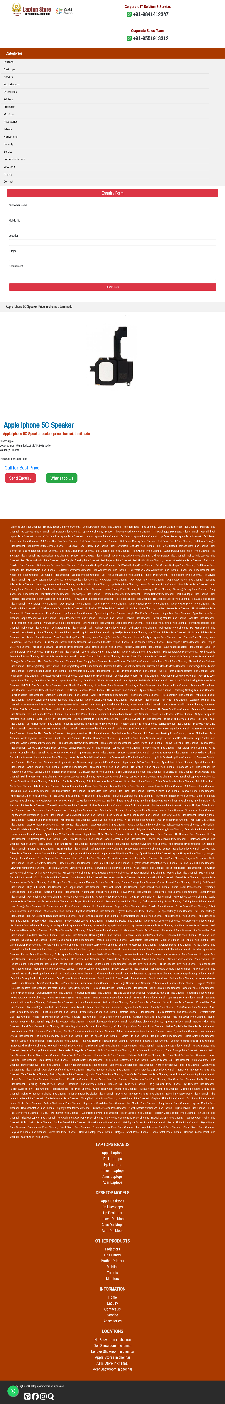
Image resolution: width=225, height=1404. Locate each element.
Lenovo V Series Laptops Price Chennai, (56, 771)
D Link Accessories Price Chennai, (97, 771)
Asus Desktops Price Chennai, (37, 632)
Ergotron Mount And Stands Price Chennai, (71, 867)
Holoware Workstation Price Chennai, (142, 954)
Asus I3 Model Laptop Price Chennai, (104, 647)
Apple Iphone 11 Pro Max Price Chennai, (105, 834)
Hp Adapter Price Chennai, (114, 579)
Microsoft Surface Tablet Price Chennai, (125, 666)
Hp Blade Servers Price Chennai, (192, 925)
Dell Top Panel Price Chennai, (198, 901)
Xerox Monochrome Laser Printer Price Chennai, (133, 858)
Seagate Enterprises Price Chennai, (110, 872)
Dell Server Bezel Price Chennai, (175, 541)
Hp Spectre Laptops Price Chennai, (77, 776)
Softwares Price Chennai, (60, 1002)
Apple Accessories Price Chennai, (186, 579)
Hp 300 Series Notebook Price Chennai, (175, 795)
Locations (9, 167)
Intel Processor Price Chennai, (139, 949)
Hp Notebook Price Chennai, (177, 930)
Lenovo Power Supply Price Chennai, (88, 757)
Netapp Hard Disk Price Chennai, (61, 944)
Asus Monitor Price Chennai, (96, 795)
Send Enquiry (20, 478)
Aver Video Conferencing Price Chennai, (64, 1069)
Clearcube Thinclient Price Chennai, (87, 1084)
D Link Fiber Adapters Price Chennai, (175, 781)
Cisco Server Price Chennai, (42, 863)
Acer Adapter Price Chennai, (194, 584)
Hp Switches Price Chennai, (148, 550)
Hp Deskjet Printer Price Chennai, (130, 632)
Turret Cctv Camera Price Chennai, (41, 1026)
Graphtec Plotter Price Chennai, (168, 1098)
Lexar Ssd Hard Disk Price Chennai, (46, 733)
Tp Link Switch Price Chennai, (146, 1002)
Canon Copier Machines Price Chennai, (189, 959)
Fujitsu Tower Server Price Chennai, (60, 1112)
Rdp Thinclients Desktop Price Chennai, (165, 733)
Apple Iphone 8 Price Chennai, (84, 853)
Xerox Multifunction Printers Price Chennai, (187, 550)
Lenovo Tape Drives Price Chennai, (181, 848)
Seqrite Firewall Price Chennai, (138, 1045)
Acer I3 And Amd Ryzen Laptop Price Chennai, (58, 680)
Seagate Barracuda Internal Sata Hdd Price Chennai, (91, 723)
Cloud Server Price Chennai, (79, 896)
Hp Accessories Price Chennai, (82, 579)
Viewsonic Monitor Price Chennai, (29, 867)
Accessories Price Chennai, (195, 570)
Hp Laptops (112, 1164)
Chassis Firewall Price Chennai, (173, 882)
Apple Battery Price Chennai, (86, 589)
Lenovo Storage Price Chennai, (50, 853)
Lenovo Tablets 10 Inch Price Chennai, (100, 656)
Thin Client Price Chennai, (182, 1079)
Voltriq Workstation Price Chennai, (99, 1098)
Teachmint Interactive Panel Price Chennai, (159, 1127)
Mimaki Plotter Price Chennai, (134, 1098)
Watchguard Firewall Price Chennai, (101, 892)
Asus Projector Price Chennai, (173, 819)
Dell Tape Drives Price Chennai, (77, 550)
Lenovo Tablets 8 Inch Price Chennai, (142, 651)
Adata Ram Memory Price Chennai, (52, 1016)
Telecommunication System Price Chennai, (69, 997)
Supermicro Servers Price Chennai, (100, 1112)
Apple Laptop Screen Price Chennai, (98, 752)
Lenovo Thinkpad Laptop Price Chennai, (155, 637)
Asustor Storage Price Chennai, (28, 1040)
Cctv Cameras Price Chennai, (192, 1007)
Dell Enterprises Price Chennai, (107, 848)
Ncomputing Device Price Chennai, (124, 920)
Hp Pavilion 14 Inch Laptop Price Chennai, (153, 767)
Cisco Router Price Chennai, (62, 752)
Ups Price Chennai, (93, 531)
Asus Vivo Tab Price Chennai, (108, 819)
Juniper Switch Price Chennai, (44, 1055)
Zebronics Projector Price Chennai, (130, 1007)
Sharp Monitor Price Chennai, (174, 1103)
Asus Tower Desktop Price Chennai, (73, 637)
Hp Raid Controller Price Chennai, (46, 714)
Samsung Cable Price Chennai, (27, 695)
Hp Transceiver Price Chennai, (53, 555)
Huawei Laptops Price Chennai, (168, 1117)
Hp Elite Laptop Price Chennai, (130, 992)
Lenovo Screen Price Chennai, (134, 752)
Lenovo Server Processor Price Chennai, (172, 714)
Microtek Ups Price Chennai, (98, 906)
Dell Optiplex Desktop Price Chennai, (80, 560)
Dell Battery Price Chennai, (86, 574)
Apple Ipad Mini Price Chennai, (87, 901)
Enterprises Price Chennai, (42, 848)
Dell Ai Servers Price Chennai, (165, 988)
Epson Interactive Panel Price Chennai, (113, 1127)
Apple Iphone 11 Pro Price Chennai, (63, 834)
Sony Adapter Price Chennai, (87, 594)
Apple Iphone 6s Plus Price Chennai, (141, 762)
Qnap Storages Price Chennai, (189, 853)
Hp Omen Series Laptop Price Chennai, (181, 536)
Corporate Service (14, 159)
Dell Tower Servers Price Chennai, (38, 570)
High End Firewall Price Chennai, (44, 887)
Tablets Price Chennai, (157, 574)
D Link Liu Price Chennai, (47, 786)
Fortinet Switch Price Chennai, (87, 1060)
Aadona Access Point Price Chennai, (170, 1060)
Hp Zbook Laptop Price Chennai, (77, 973)
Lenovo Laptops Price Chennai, (102, 536)
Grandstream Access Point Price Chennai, (115, 1088)
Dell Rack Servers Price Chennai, (75, 570)
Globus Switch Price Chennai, (198, 1127)
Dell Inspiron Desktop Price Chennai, (97, 565)
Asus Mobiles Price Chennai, (76, 819)
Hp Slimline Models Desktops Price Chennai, (61, 608)
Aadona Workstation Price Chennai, (63, 1103)
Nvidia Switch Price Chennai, (199, 1036)
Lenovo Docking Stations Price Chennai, (106, 964)
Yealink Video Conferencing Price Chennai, (192, 1074)
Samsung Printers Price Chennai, (62, 651)
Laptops (8, 62)
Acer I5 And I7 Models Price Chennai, (103, 680)
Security (8, 144)
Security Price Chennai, (162, 1007)
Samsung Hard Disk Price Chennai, (152, 1016)
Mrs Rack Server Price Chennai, (99, 738)
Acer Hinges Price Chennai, (146, 695)
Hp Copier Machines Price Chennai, (62, 906)
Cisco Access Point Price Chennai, (59, 675)
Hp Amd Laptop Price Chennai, (112, 776)
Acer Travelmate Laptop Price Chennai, (99, 916)
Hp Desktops (112, 1213)
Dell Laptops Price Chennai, (66, 531)
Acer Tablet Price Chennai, (95, 983)
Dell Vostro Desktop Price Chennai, (136, 565)
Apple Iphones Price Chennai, (186, 574)
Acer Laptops (112, 1182)
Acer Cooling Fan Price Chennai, (54, 719)
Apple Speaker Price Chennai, (116, 743)
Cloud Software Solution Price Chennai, (151, 896)
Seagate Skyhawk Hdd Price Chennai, (142, 719)
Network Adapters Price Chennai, (28, 997)
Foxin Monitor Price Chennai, (43, 1127)
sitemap (60, 1386)
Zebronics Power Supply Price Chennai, (87, 661)
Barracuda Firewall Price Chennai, (29, 1045)
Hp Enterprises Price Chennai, (73, 848)
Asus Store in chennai (112, 1363)
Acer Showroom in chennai (112, 1369)
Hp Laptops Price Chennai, (35, 531)
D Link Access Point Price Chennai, (39, 776)
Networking (11, 137)
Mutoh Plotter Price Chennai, (26, 1103)
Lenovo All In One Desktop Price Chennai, (151, 776)
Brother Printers (112, 1261)
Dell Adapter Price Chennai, (55, 574)
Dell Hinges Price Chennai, (35, 627)
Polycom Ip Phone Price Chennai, (29, 1132)
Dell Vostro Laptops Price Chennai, (139, 536)
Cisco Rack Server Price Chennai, (52, 877)
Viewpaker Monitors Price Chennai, (62, 622)
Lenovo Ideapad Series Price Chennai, (47, 671)
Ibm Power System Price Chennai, (103, 954)
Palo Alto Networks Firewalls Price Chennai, (105, 1040)
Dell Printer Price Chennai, (109, 973)
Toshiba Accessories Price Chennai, (122, 594)
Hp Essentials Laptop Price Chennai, (94, 992)
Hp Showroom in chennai (112, 1339)
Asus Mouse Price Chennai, (75, 824)
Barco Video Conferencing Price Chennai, (132, 1064)
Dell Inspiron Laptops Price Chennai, (162, 901)
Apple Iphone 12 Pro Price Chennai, (98, 944)
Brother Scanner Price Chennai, (106, 805)
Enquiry (8, 174)
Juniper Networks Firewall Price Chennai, (192, 1040)
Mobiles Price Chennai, (172, 810)
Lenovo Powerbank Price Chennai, (165, 786)
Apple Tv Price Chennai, (75, 767)
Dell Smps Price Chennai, (132, 791)
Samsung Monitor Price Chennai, (170, 618)
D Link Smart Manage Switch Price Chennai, (150, 834)
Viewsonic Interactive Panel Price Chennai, (178, 1064)
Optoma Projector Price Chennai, (137, 1012)
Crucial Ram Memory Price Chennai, (55, 992)
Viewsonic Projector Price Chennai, (114, 867)
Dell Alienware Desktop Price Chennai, (170, 968)
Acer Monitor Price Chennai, (78, 685)
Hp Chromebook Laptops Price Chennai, (194, 776)
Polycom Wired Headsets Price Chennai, (174, 983)
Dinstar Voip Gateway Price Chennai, (112, 997)
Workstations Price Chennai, (59, 911)
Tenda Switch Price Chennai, (167, 1132)
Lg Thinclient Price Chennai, (199, 1084)
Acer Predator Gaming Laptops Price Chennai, (148, 973)
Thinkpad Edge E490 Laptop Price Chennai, (176, 531)
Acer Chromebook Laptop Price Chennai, (142, 916)
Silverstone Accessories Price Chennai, (49, 959)
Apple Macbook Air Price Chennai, (39, 618)
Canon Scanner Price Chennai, (37, 843)
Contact (8, 182)
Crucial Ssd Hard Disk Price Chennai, (166, 992)
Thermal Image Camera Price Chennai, (67, 805)
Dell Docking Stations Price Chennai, (64, 964)
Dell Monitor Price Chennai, (174, 627)
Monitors (9, 114)
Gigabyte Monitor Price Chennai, (74, 1108)
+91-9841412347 (150, 14)
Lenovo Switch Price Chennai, (48, 920)
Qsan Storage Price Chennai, (54, 1060)
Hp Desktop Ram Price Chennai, (45, 839)
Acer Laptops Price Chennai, (43, 603)
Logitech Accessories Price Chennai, (138, 944)
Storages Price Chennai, (24, 661)
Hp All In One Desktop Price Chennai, (173, 757)
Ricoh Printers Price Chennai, (50, 968)
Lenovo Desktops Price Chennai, (54, 598)
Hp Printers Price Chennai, (96, 632)
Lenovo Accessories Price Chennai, (158, 584)
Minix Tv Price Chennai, (137, 805)
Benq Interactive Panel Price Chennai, (41, 1064)
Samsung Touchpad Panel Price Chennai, (67, 695)
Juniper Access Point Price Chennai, (110, 1079)
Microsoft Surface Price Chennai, (59, 656)
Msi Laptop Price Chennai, (76, 872)
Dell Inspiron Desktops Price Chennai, (57, 565)
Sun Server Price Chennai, (74, 935)
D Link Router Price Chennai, (178, 771)
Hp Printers (112, 1255)
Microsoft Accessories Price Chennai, (55, 800)
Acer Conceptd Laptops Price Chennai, (194, 973)
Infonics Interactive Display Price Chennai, (91, 1093)
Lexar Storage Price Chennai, (26, 906)
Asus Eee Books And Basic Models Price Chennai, (58, 647)
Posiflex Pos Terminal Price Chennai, (30, 925)
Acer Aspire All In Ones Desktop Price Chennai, (122, 978)
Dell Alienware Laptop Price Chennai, (40, 560)
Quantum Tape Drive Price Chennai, (105, 1074)
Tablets (8, 129)
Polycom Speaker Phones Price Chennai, (69, 988)
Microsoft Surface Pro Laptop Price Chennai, (60, 536)
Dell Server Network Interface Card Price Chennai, (183, 546)
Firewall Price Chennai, (187, 877)
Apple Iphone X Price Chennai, (156, 853)
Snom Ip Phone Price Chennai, (150, 997)
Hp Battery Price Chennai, (124, 584)
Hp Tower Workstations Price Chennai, (41, 613)
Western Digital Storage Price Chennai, (178, 526)
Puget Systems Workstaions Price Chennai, (151, 1108)
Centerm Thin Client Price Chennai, (127, 1084)
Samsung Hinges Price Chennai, (72, 843)
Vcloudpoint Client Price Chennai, (169, 661)
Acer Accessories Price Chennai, (148, 579)
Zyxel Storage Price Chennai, (149, 1050)
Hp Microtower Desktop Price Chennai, (141, 930)
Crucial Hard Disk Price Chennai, (146, 1021)
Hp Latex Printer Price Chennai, (198, 920)
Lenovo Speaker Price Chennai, (50, 757)
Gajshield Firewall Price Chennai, (103, 1045)
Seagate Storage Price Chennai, (173, 1045)
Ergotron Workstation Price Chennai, (95, 911)
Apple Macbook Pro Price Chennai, (78, 618)
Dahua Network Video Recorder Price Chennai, (141, 1031)
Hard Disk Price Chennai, (51, 661)
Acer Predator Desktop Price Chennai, (125, 839)
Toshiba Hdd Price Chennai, (135, 1036)
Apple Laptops (112, 1152)
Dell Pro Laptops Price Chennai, (102, 1036)
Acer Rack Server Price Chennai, (45, 896)
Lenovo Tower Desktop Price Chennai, (91, 555)
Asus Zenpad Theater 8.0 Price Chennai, (66, 642)
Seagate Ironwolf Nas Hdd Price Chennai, (88, 733)
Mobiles (112, 1266)
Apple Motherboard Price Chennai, (39, 743)
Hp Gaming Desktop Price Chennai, (39, 973)
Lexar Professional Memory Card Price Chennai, (53, 728)
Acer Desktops (112, 1230)
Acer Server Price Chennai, (109, 685)
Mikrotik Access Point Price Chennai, (31, 1088)
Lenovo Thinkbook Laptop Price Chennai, (89, 968)
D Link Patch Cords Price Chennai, (67, 781)
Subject (13, 251)
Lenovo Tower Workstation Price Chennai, (144, 656)
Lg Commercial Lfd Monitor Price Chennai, (130, 757)
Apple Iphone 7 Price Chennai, (177, 762)
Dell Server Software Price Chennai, (46, 546)
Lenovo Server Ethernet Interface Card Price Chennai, (55, 699)
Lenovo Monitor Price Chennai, (27, 834)
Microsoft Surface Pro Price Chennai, (166, 666)
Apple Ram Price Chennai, (178, 1021)
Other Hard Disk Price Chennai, (174, 949)
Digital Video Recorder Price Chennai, (66, 1021)
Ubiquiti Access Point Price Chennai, (30, 1079)
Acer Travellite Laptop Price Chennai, (91, 1007)
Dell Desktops (112, 1207)
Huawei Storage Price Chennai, (104, 1122)
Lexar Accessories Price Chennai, (97, 728)
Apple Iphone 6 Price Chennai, (71, 762)
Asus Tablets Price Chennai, (193, 637)
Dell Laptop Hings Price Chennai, (69, 627)
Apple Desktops (112, 1201)
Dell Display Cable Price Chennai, (69, 791)
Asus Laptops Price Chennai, (36, 637)
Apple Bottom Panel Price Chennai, (175, 738)
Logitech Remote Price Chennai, (39, 949)
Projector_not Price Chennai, (141, 685)
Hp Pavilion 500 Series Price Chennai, (105, 608)
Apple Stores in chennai (112, 1357)
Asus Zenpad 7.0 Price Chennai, (183, 642)
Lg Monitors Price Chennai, (91, 800)
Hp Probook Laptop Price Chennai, (134, 598)
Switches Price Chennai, (115, 1002)
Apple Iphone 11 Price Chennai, (44, 767)
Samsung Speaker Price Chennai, (62, 892)
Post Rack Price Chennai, (175, 699)
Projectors (112, 1249)
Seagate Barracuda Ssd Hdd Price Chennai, (97, 719)
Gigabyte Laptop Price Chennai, (38, 1117)
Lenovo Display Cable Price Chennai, (47, 747)
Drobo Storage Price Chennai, (182, 1050)
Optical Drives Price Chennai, (182, 872)
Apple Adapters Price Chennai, (52, 589)
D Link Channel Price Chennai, (103, 930)
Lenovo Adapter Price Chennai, (155, 589)
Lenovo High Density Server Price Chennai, (191, 656)
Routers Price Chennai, (84, 1016)
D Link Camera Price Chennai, (191, 906)
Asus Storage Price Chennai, (149, 867)
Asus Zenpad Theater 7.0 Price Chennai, (109, 642)
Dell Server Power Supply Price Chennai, (88, 546)
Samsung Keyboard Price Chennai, (149, 843)
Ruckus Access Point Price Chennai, (159, 1088)
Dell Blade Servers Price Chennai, (67, 930)
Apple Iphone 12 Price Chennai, (181, 916)
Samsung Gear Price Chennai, (43, 819)
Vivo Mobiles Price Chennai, (199, 810)
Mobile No (14, 220)
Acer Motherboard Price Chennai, (39, 704)
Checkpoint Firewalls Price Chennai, (150, 1040)
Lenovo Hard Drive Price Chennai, (128, 786)
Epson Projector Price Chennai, (54, 858)
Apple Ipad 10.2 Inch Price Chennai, (29, 795)
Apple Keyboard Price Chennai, (37, 738)
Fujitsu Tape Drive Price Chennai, (67, 1074)
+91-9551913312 (150, 38)
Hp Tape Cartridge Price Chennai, (175, 911)
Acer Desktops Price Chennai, (76, 603)
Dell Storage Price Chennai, (62, 882)
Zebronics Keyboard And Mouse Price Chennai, (124, 714)
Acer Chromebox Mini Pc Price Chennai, (58, 983)
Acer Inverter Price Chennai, (146, 704)
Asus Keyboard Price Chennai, (43, 824)
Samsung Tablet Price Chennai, (106, 935)
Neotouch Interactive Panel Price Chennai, (81, 1117)
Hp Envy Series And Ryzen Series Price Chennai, (52, 916)
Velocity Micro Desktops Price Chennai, (176, 1112)
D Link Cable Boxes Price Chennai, (29, 781)
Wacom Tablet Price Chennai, (112, 940)
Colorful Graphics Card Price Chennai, (102, 526)
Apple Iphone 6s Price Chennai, (104, 762)
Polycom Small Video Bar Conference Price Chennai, (120, 988)
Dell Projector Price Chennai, (116, 560)
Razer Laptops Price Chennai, (137, 1112)
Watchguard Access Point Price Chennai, (144, 1122)
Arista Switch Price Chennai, (77, 1055)
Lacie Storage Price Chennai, (132, 728)
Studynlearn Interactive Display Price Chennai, (140, 1093)
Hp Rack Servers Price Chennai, (174, 608)
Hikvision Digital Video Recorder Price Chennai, (87, 1026)
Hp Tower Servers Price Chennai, (46, 579)
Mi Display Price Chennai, (35, 940)
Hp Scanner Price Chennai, (78, 613)
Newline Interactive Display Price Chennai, (109, 1069)
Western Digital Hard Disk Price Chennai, (48, 1007)
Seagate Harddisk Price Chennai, (148, 872)
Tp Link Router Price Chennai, (115, 1016)
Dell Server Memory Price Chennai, (138, 541)
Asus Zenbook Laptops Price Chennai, (184, 647)
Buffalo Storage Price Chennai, (114, 1050)
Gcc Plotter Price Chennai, (200, 1098)
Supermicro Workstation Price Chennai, (104, 1103)
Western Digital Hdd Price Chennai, (139, 723)
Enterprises (10, 92)
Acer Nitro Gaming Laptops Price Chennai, (33, 978)
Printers (8, 99)
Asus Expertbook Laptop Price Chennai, (72, 925)
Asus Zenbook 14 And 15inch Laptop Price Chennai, (134, 815)
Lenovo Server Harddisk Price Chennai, (183, 704)
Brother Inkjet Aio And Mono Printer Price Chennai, (167, 800)
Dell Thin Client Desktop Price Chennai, (122, 574)
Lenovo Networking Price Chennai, (156, 877)
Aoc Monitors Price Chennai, (167, 805)
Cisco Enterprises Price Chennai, (96, 675)
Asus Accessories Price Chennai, (44, 810)
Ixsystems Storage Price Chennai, (39, 1050)
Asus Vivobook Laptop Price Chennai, (86, 815)
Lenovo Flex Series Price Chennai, (162, 920)
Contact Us (112, 1309)
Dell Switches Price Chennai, (199, 786)
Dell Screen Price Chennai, (143, 627)
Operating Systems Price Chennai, (186, 997)
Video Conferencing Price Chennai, (116, 829)
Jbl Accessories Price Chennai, (183, 824)
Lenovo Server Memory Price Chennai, (170, 728)
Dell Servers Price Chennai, (117, 959)
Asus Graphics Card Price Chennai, (146, 824)
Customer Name (18, 205)
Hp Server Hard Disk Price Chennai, (60, 709)
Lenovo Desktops (112, 1218)
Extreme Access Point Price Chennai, (69, 1079)
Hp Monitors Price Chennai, (140, 608)
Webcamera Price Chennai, (144, 940)
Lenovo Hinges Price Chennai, (159, 747)
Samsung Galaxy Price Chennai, (44, 666)
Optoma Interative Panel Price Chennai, (177, 1012)
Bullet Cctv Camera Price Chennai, (60, 1012)
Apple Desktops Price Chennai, (185, 843)
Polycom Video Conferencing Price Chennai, (160, 829)
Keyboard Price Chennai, (144, 709)
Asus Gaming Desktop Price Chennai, (113, 637)
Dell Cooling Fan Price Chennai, (113, 550)
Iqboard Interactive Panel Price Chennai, (187, 1093)
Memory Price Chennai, (23, 992)
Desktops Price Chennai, (112, 618)
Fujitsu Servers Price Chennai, (191, 1108)
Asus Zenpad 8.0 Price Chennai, (148, 642)
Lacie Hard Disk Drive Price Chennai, (111, 863)
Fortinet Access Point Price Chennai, (72, 1088)
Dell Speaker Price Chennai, (145, 699)
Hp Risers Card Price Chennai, (174, 709)
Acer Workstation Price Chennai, (180, 954)
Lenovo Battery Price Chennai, (120, 589)
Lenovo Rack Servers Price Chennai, (191, 603)
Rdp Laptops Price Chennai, (192, 747)
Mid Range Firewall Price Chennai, (82, 887)
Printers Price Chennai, (67, 632)
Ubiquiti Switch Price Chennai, (167, 1036)
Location (13, 236)
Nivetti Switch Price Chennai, (75, 1127)
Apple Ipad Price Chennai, (130, 622)
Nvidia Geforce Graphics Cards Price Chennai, (105, 709)
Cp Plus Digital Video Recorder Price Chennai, (139, 1026)
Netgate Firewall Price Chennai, (132, 1132)
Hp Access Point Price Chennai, (194, 767)
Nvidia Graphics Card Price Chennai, (62, 526)
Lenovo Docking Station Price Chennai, (90, 747)
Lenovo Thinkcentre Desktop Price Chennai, (128, 531)
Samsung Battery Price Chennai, (190, 589)
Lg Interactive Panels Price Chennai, (137, 738)
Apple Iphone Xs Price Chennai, (191, 896)
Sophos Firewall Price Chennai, (70, 1122)
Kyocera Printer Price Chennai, (198, 988)
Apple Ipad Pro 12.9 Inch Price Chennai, (167, 622)
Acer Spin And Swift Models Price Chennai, (146, 680)
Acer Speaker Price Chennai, (73, 704)
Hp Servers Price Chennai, (85, 959)
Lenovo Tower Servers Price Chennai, (149, 603)
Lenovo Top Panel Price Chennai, (182, 743)
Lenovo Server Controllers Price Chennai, (107, 699)
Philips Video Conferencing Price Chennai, (127, 1060)
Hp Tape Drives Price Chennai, (64, 795)
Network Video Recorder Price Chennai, (107, 1021)
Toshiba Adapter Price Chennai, (193, 594)
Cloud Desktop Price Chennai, (158, 906)
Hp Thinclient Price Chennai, (190, 834)
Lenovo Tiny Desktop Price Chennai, (131, 555)
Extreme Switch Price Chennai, (145, 1055)
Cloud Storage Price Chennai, (112, 896)
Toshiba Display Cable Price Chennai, (30, 791)
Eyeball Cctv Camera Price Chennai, (99, 1012)
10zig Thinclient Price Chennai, (165, 1084)
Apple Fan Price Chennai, (68, 738)
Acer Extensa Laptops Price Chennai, (76, 978)
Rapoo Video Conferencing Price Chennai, (85, 1064)
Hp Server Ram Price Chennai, (81, 714)
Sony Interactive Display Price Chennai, (154, 1069)
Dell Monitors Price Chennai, (148, 560)
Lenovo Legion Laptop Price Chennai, (85, 920)
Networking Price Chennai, (200, 992)
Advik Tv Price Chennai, (34, 882)
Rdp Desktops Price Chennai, (127, 733)
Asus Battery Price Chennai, (78, 810)
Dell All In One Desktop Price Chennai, (41, 685)
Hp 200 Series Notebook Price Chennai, (93, 598)
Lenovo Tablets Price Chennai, (99, 622)
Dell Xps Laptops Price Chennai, (169, 555)
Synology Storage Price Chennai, (123, 901)
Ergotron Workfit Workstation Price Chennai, (155, 863)
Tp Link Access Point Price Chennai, (178, 964)
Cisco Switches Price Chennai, (75, 863)
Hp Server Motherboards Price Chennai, (153, 925)
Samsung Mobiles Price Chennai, (179, 815)
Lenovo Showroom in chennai (112, 1351)
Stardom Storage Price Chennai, (139, 882)
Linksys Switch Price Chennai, (37, 1122)
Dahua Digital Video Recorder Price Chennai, (190, 1026)
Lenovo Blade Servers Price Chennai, (167, 839)
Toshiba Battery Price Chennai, (158, 594)
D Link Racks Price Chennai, (139, 781)
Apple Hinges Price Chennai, (148, 743)
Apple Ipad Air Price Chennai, (54, 901)
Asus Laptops (112, 1176)
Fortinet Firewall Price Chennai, (140, 526)
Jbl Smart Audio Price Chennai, (180, 719)
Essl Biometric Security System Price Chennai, (59, 1036)
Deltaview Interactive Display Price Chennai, (44, 1093)
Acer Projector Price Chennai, (173, 685)
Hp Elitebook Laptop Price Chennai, (171, 598)
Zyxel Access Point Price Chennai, (148, 1079)
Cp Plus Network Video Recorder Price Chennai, (89, 1031)
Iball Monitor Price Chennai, (142, 1103)
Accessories (10, 122)
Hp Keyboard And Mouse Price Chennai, (90, 671)
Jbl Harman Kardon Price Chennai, (45, 723)
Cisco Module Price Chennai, (182, 935)
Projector (9, 107)
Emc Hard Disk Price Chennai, (43, 935)
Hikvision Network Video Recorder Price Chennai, (37, 1031)
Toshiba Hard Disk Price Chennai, (197, 863)
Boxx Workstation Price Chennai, (38, 1108)
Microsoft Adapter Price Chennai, (180, 651)
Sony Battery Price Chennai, (55, 594)
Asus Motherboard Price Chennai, (109, 824)
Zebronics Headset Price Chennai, (46, 690)
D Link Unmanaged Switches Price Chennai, (139, 771)
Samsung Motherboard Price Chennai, (110, 843)
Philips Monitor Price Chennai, (27, 622)
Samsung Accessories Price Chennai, (56, 584)
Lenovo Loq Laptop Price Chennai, (130, 968)
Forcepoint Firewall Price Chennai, (66, 1045)
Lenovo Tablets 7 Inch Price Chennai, (101, 651)
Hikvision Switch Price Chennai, (190, 1016)
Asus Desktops (112, 1224)
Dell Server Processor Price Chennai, (99, 541)
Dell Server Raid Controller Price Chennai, (133, 546)
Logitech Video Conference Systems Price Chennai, (38, 815)
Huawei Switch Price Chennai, (110, 1055)
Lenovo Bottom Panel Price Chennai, (171, 752)
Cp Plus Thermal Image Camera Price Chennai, (184, 671)
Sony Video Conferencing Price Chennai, (127, 1117)
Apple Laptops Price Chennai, (111, 613)
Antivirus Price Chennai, (88, 1002)
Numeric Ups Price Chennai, (103, 791)
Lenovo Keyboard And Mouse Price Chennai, (85, 786)
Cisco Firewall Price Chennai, (155, 887)
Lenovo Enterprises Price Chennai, (143, 848)
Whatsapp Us (61, 478)
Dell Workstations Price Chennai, (111, 570)
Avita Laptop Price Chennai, (70, 954)
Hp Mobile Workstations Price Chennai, (133, 795)
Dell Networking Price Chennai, (120, 877)
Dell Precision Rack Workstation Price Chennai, (71, 829)
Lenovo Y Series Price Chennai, (198, 791)
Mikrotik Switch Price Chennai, (63, 1040)
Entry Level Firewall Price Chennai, (119, 887)
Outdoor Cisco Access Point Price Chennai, (137, 675)
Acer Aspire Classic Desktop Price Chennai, (172, 978)
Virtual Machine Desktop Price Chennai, (99, 882)
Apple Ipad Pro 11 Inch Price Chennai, (110, 767)
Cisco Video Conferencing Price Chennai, (147, 1074)
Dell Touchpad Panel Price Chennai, (108, 627)
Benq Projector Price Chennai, (142, 810)
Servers (8, 77)
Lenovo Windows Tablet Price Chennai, (129, 661)
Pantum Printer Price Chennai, (37, 954)
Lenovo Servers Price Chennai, (111, 603)
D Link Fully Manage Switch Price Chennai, (135, 671)
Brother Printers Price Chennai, (123, 800)
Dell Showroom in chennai (112, 1345)
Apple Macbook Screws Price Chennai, (79, 743)
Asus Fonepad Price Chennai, (140, 819)
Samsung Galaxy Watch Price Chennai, (82, 666)
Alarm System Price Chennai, (182, 1031)
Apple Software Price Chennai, (156, 690)
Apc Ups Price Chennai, (201, 618)
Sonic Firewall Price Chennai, (187, 887)
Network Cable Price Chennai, (74, 949)
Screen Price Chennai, (172, 858)
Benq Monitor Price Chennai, (199, 829)
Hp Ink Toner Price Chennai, (122, 690)
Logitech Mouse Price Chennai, (176, 944)
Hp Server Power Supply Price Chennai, (144, 935)
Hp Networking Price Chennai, (178, 695)
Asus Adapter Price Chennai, (109, 810)
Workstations (12, 84)
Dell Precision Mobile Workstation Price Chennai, (154, 570)
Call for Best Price (22, 467)
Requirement (16, 266)
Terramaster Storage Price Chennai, (78, 1050)
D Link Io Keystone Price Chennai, (105, 781)
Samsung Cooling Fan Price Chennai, (194, 690)
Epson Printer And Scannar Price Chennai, (175, 892)
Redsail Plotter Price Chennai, (183, 1122)
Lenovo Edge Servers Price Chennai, (131, 983)
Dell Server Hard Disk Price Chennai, (59, 541)
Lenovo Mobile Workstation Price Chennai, (72, 940)
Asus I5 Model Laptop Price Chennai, (144, 647)
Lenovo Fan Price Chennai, (127, 747)
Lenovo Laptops (112, 1170)
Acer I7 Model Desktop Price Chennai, (83, 839)
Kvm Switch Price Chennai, (106, 949)
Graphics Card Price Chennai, (26, 526)
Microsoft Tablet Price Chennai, (164, 791)
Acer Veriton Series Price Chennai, (179, 675)
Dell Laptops (112, 1158)
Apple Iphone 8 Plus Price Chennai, (119, 853)
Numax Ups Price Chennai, (63, 1132)
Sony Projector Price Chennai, (87, 877)
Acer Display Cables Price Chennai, (110, 695)
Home (112, 1297)
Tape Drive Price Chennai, (35, 1074)
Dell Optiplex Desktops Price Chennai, (175, 565)
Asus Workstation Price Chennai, (110, 1108)
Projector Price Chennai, (128, 906)
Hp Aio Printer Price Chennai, (136, 892)
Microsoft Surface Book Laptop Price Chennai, (185, 940)
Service (8, 152)
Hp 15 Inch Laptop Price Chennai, (184, 867)
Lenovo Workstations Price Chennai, (184, 560)
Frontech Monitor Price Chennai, (62, 1098)
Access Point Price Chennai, (143, 964)
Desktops (9, 69)
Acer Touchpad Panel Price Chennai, (110, 704)
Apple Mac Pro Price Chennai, (144, 613)
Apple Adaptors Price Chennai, (93, 584)
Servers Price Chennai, (138, 618)
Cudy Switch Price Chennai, (35, 1136)
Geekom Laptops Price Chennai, (96, 1132)
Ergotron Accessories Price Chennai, (135, 911)
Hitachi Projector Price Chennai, (89, 858)
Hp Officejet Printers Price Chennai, (168, 632)
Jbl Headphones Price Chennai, (175, 723)
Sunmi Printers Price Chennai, (179, 1002)
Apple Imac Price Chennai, (177, 613)
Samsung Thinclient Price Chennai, (47, 1084)
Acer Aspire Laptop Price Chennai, (112, 925)
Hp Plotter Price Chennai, (40, 762)
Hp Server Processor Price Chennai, (86, 690)
